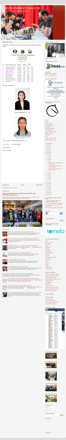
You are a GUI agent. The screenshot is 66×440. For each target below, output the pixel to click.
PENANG (47, 255)
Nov (49, 155)
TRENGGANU (48, 267)
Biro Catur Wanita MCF (52, 73)
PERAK (47, 265)
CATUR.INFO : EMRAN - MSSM (52, 274)
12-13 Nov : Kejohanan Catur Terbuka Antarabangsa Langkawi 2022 (53, 201)
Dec (49, 154)
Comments (49, 409)
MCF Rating (47, 244)
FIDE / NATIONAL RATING (51, 131)
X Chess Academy (49, 298)
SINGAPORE (48, 250)
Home (22, 185)
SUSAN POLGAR (49, 280)
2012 (48, 190)
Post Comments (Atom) (13, 187)
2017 (48, 181)
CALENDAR (47, 126)
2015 (48, 185)
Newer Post (5, 185)
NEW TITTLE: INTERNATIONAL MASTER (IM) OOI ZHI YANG (21, 231)
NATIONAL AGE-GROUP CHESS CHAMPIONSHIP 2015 (20, 285)
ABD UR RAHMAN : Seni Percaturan (53, 279)
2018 (48, 152)
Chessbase (47, 284)
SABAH (47, 262)
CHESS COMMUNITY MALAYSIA (21, 8)
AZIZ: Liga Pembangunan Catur (52, 289)
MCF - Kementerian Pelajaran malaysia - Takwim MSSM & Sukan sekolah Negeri (24, 292)
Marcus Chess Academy (50, 300)
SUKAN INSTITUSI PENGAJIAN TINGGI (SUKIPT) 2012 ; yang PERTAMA (17, 273)
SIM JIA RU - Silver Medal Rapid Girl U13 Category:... (55, 163)
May (49, 173)
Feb (49, 177)
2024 (48, 147)
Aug (49, 159)
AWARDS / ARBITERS (50, 128)
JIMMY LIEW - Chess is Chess (51, 287)
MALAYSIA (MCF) (49, 242)
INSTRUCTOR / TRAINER (50, 138)
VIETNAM (47, 249)
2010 (48, 194)
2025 (48, 145)
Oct (49, 157)
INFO (46, 136)
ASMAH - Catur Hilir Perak (50, 290)
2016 (48, 183)
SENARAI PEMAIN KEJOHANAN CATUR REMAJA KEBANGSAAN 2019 (23, 238)
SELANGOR (48, 259)
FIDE (46, 240)
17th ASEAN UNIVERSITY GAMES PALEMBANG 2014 (19, 252)
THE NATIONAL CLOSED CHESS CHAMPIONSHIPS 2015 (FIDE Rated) (23, 278)
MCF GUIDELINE (49, 130)
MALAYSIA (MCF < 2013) (50, 257)
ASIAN (46, 245)
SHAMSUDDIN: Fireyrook (50, 277)
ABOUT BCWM (48, 123)
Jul (48, 161)
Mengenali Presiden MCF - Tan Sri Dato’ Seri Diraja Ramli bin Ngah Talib (23, 245)
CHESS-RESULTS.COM (50, 140)
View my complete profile (50, 75)
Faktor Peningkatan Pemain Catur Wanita (16, 259)
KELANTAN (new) (49, 252)
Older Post (39, 185)
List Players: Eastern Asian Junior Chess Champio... (55, 166)
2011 (48, 192)
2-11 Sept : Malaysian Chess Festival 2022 (54, 207)
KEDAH (47, 260)
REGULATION (22, 61)
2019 (48, 150)
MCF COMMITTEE (49, 125)
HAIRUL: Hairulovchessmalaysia (52, 275)
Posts (48, 407)
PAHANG (47, 254)
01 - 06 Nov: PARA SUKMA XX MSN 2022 (54, 203)
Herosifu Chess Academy (50, 303)
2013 (48, 189)
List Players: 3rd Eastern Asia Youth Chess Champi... (55, 169)
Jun (49, 172)
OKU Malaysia (48, 282)
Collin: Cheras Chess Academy (51, 302)
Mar (49, 175)
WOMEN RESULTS (49, 133)
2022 (48, 148)
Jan (49, 179)
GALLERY (47, 135)
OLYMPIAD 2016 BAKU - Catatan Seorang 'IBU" (18, 266)
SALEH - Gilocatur (49, 285)
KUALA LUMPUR (49, 269)
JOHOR (47, 264)
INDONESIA (47, 247)
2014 (48, 187)
